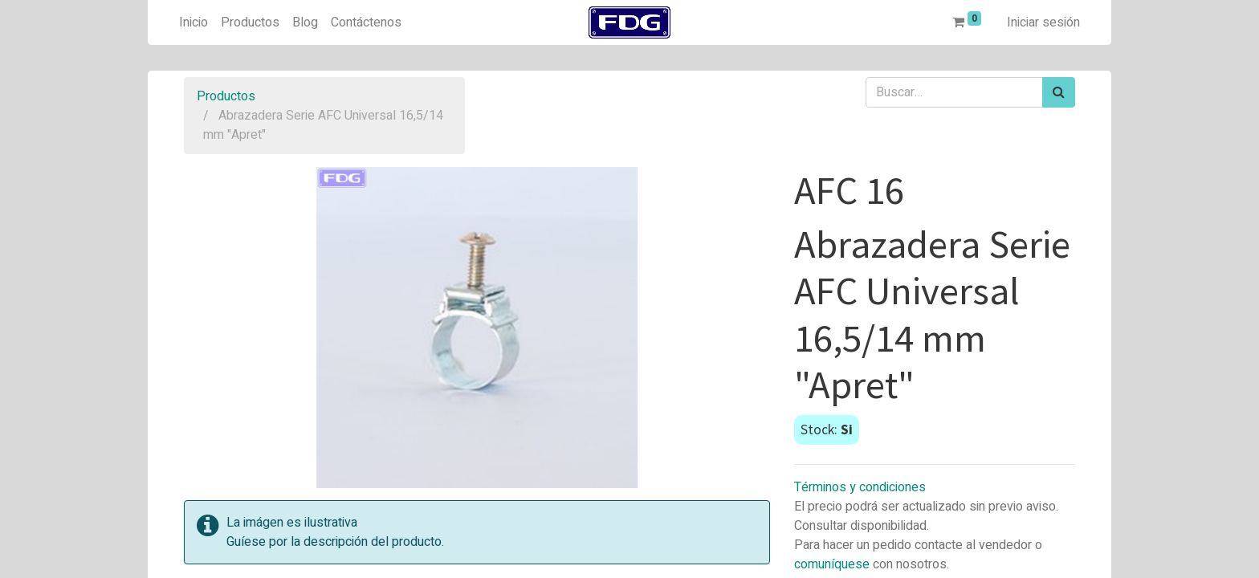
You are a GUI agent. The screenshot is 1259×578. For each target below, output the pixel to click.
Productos (226, 96)
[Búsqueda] (1058, 92)
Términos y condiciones (860, 487)
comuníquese (832, 564)
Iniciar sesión (1043, 22)
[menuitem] (193, 22)
